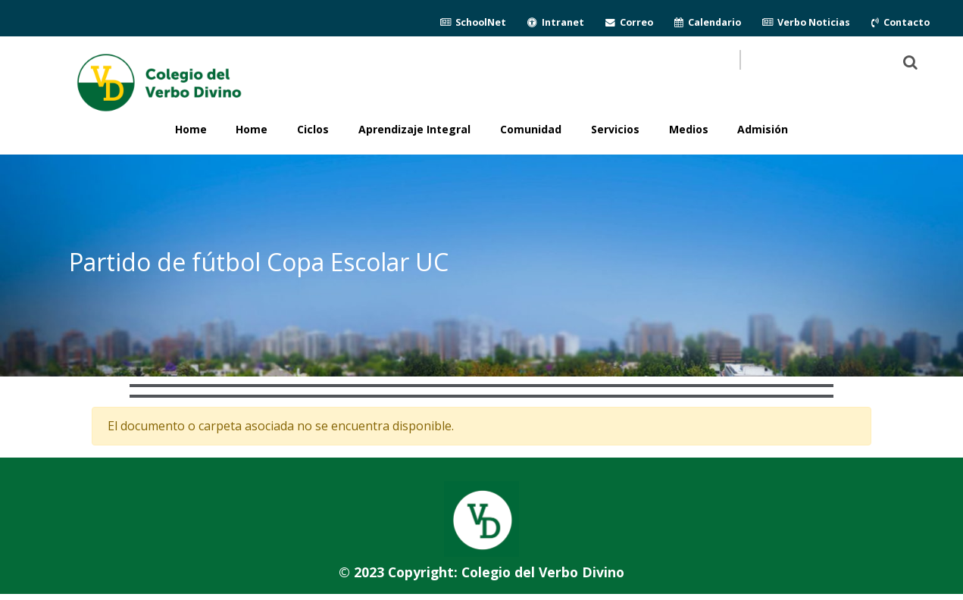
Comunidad (530, 129)
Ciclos (313, 129)
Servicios (615, 129)
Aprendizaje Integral (414, 129)
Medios (688, 129)
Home (251, 129)
